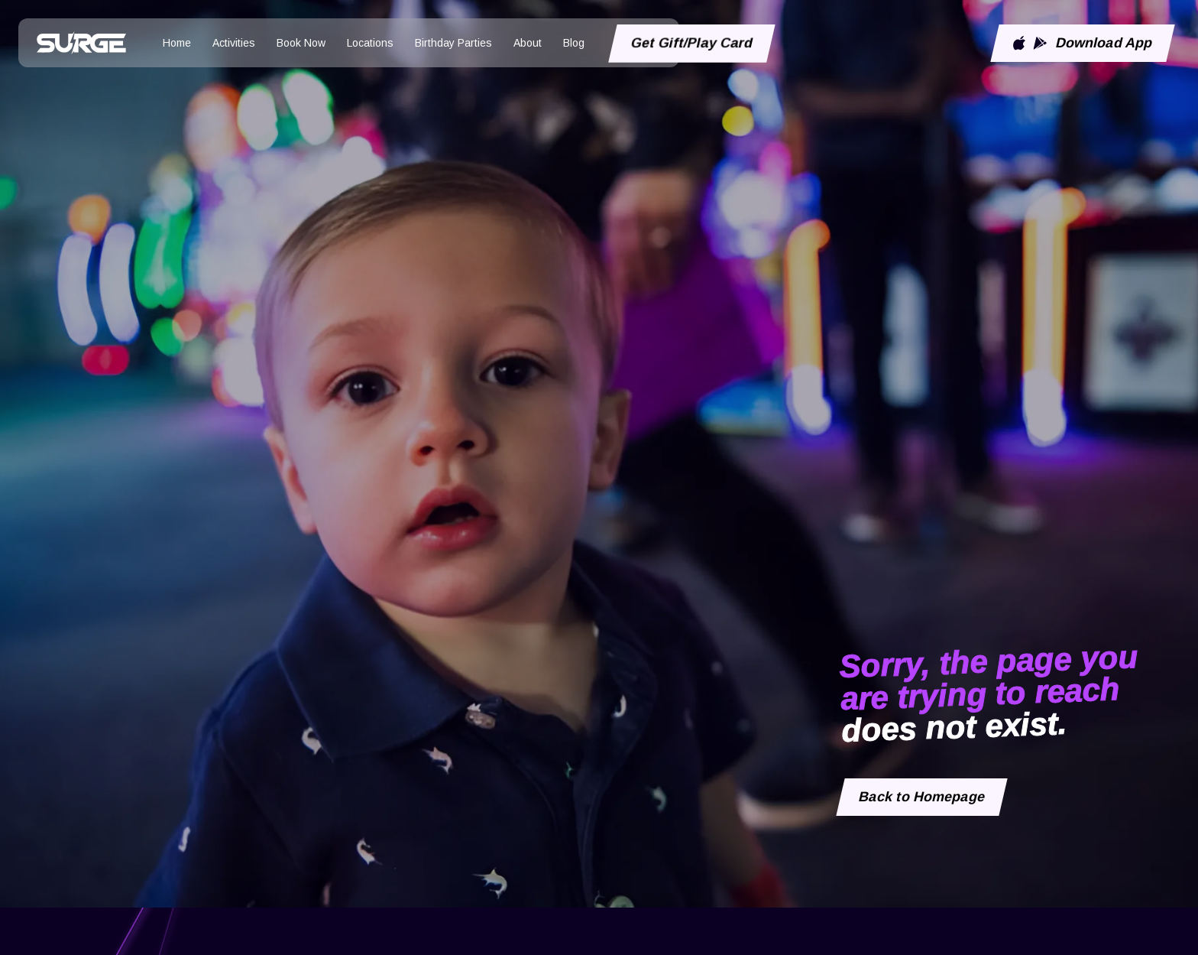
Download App (1083, 42)
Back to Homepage (922, 796)
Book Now (301, 43)
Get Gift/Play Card (692, 42)
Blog (573, 43)
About (527, 43)
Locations (370, 43)
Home (177, 43)
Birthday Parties (453, 43)
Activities (233, 43)
